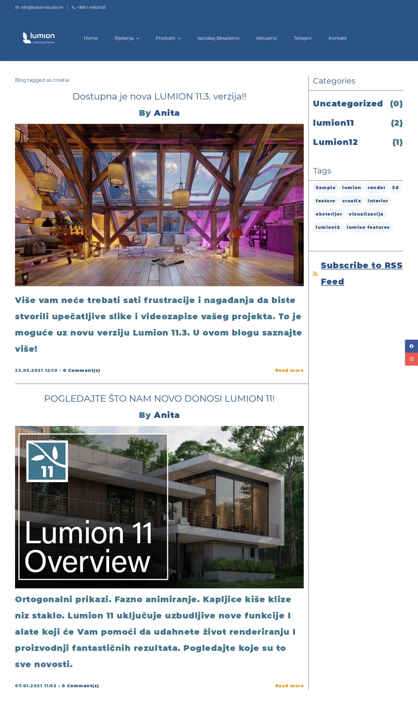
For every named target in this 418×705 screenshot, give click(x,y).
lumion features (368, 227)
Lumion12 (335, 142)
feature (326, 201)
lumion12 (328, 227)
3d (395, 187)
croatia (351, 201)
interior (378, 201)
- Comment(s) (80, 370)
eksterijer (329, 214)
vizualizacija (366, 214)
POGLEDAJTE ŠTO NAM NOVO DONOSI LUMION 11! (159, 398)
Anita (167, 113)
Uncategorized (348, 104)
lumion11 (333, 123)
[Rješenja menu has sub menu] (126, 38)
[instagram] (411, 359)
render (377, 187)
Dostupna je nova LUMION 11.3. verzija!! (159, 96)
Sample (326, 187)
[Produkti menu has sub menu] (168, 38)
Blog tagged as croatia (42, 80)
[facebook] (411, 346)
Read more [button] (289, 370)
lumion (351, 187)
